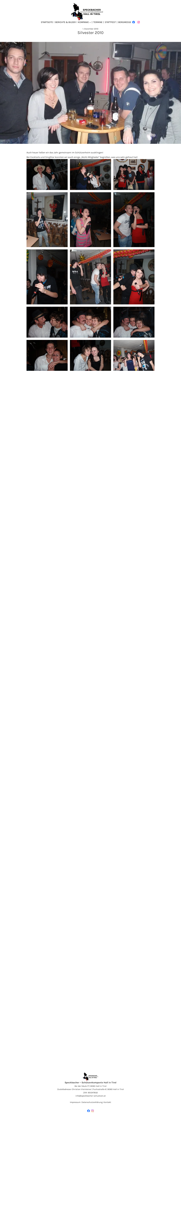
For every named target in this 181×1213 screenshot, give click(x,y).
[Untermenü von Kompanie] (90, 22)
